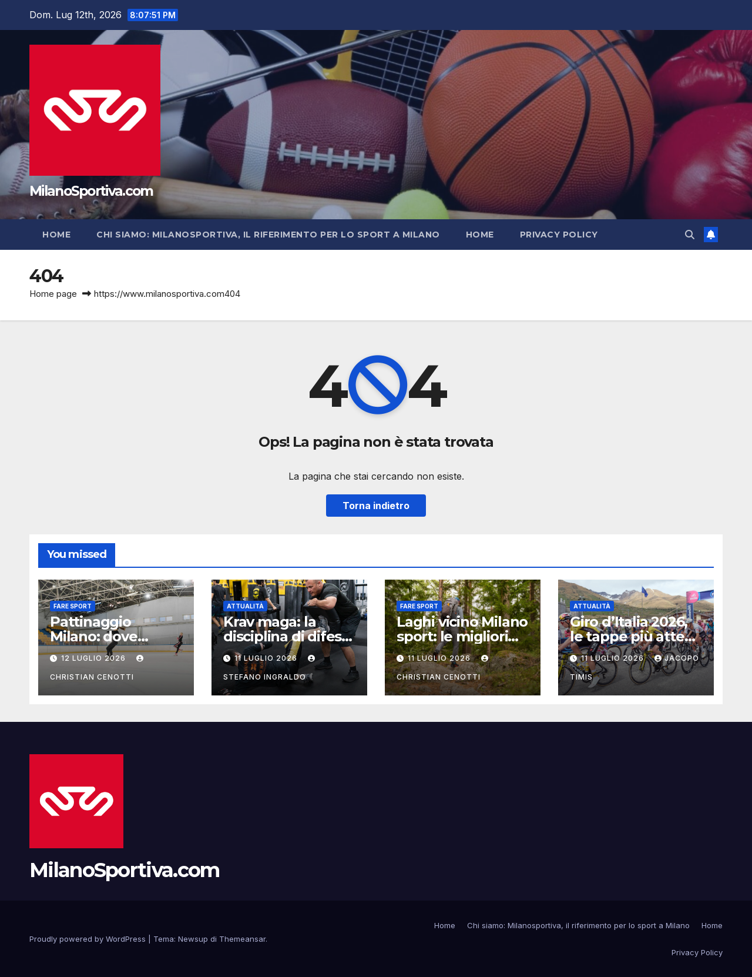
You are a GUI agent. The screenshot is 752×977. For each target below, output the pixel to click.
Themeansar (242, 938)
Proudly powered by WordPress (88, 938)
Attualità (245, 606)
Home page (53, 293)
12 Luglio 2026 (94, 658)
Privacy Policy (559, 234)
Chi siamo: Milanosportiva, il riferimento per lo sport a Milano (268, 234)
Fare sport (72, 606)
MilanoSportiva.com (91, 191)
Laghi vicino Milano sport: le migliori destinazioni (462, 636)
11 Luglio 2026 (267, 658)
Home (56, 234)
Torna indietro (376, 505)
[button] (689, 234)
